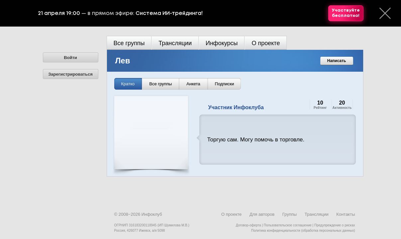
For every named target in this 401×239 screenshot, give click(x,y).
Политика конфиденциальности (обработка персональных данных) (303, 230)
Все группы (129, 43)
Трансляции (175, 43)
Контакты (345, 214)
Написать (336, 60)
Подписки (224, 83)
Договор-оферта (248, 225)
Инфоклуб (152, 214)
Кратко (128, 83)
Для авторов (262, 214)
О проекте (265, 43)
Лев (122, 60)
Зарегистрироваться (70, 74)
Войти (70, 57)
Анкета (193, 83)
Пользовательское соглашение (288, 225)
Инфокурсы (222, 43)
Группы (289, 214)
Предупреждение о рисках (334, 225)
